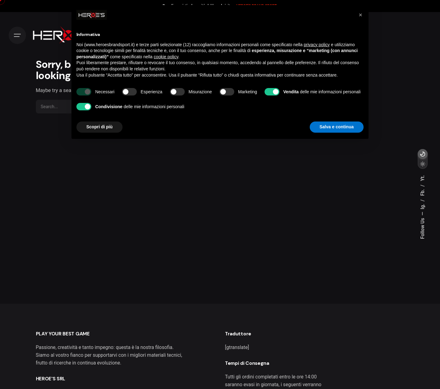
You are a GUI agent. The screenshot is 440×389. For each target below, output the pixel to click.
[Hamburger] (17, 35)
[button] (360, 15)
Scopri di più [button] (99, 126)
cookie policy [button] (166, 56)
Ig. (422, 205)
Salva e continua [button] (337, 126)
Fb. (422, 192)
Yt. (422, 178)
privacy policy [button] (317, 44)
